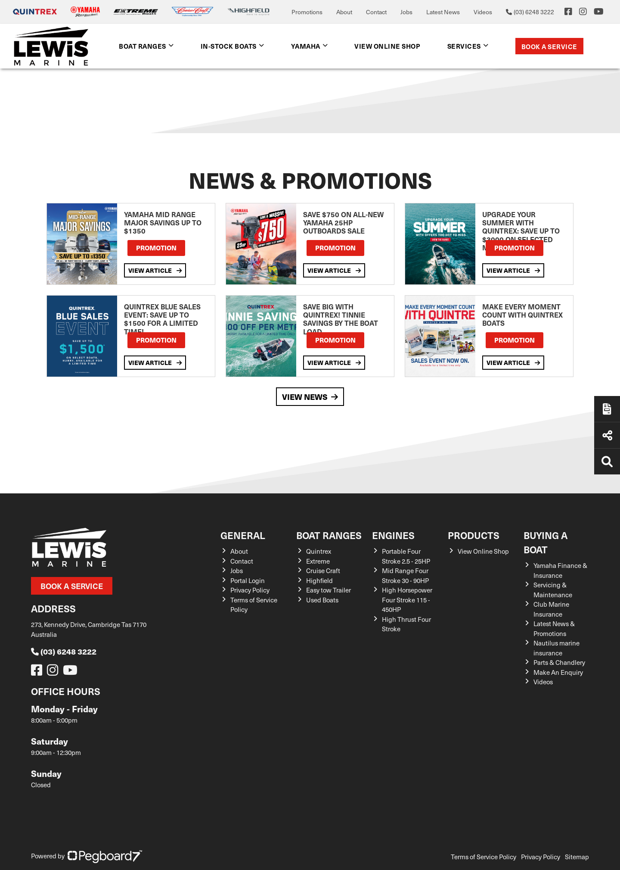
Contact (376, 11)
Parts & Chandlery (559, 662)
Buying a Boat (545, 542)
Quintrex (318, 551)
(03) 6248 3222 (63, 651)
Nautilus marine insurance (556, 648)
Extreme (318, 561)
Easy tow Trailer (328, 590)
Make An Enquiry (558, 672)
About (344, 11)
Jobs (406, 11)
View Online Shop (483, 551)
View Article (155, 270)
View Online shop (387, 45)
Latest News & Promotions (554, 628)
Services (464, 45)
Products (473, 535)
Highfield (319, 580)
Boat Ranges (142, 45)
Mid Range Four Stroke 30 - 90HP (405, 575)
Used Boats (322, 600)
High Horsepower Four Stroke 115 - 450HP (407, 599)
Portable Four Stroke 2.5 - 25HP (406, 556)
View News (310, 396)
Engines (393, 535)
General (242, 535)
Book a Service (549, 46)
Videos (483, 11)
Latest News (443, 11)
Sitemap (577, 856)
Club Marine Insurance (551, 609)
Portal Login (247, 580)
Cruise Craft (323, 570)
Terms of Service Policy (483, 856)
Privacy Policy (250, 590)
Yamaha (305, 45)
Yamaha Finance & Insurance (560, 570)
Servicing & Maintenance (552, 589)
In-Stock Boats (229, 45)
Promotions (306, 11)
